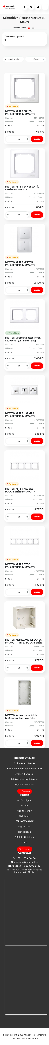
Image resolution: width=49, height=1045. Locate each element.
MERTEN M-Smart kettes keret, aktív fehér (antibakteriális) (23, 339)
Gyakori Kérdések (24, 774)
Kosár (24, 842)
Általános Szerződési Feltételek (24, 768)
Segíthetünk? (24, 811)
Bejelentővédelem (24, 784)
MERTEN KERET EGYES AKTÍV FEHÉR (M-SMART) (22, 188)
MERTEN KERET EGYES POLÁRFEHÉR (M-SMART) (20, 112)
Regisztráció (24, 826)
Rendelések (24, 832)
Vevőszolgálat (24, 800)
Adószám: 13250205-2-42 (24, 866)
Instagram (24, 849)
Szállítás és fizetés (24, 763)
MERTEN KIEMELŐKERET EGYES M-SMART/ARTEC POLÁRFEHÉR (23, 641)
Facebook (24, 791)
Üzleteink (24, 816)
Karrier (24, 805)
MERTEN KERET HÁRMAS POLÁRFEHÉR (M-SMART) (20, 414)
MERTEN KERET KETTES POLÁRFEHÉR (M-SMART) (20, 263)
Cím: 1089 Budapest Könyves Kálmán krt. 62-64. (24, 870)
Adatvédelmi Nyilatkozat (24, 779)
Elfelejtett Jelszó (24, 837)
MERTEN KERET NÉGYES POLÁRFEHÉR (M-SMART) (20, 490)
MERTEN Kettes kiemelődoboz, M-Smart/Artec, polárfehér (22, 717)
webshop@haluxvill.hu (24, 862)
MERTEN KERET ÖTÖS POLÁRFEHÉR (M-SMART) (20, 566)
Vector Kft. (33, 1038)
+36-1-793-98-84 (24, 858)
